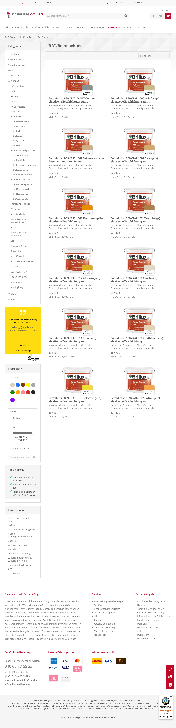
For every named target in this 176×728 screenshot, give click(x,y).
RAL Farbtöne (17, 106)
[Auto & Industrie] (63, 27)
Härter (13, 227)
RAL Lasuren (17, 136)
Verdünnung (17, 282)
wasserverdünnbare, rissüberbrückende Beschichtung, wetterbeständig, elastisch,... (71, 107)
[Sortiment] (114, 27)
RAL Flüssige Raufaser (22, 174)
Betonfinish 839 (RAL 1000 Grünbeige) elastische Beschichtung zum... (135, 100)
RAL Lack (16, 131)
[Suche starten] (126, 15)
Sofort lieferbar (21, 448)
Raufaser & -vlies (19, 245)
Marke (13, 411)
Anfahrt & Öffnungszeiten (150, 608)
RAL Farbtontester (20, 169)
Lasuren (14, 101)
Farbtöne (14, 377)
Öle (12, 240)
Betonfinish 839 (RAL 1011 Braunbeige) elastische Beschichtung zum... (135, 220)
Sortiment (13, 80)
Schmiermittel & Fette (21, 261)
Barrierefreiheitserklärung (151, 612)
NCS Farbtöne (17, 86)
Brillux (16, 418)
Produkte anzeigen (22, 456)
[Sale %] (141, 27)
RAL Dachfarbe (18, 160)
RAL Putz (16, 145)
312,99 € (23, 437)
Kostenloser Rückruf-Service (22, 680)
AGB (10, 569)
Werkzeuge (14, 75)
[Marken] (128, 27)
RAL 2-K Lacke (18, 111)
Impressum (14, 573)
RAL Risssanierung (20, 194)
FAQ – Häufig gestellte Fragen (19, 519)
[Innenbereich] (20, 27)
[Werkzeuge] (97, 27)
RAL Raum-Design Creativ (23, 150)
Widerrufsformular (18, 545)
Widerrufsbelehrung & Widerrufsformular (20, 559)
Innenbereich (15, 54)
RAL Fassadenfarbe (20, 121)
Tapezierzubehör (19, 276)
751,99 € (22, 440)
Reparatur (15, 251)
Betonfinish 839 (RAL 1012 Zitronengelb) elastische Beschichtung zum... (74, 280)
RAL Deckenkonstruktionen (24, 165)
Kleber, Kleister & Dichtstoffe (19, 234)
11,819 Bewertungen (22, 350)
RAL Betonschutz (20, 155)
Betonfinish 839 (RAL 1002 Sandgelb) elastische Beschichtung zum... (134, 160)
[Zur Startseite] (6, 37)
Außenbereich (15, 59)
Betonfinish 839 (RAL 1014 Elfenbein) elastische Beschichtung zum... (72, 340)
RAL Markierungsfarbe (22, 184)
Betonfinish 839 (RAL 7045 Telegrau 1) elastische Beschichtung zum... (73, 100)
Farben (14, 96)
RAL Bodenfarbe (19, 116)
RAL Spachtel (18, 140)
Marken (12, 294)
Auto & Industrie (16, 64)
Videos (97, 616)
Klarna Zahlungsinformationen (20, 535)
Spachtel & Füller (19, 271)
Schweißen (16, 266)
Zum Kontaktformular (18, 684)
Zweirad (12, 70)
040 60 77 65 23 (141, 2)
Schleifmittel (17, 256)
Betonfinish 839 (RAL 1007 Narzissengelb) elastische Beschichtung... (76, 220)
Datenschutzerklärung (19, 564)
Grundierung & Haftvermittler (18, 221)
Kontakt (12, 549)
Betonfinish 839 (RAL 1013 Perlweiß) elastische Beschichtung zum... (134, 280)
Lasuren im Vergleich (105, 612)
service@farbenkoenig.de (18, 672)
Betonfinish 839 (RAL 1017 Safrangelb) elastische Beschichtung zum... (135, 400)
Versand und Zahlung (19, 553)
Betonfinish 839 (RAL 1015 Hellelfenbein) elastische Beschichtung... (137, 340)
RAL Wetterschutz (20, 199)
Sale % (11, 299)
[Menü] (171, 697)
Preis (12, 427)
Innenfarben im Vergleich (21, 529)
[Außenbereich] (40, 27)
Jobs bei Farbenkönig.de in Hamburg (151, 603)
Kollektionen (100, 634)
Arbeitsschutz (17, 214)
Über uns (13, 540)
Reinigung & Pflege (20, 203)
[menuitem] (165, 10)
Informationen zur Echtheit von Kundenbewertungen (153, 618)
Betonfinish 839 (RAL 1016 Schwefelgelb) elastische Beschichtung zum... (75, 400)
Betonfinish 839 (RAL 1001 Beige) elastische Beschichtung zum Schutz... (76, 160)
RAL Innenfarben (19, 126)
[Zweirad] (81, 27)
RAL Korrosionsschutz (21, 179)
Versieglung (16, 287)
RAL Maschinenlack (20, 189)
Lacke (13, 91)
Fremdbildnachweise (148, 638)
